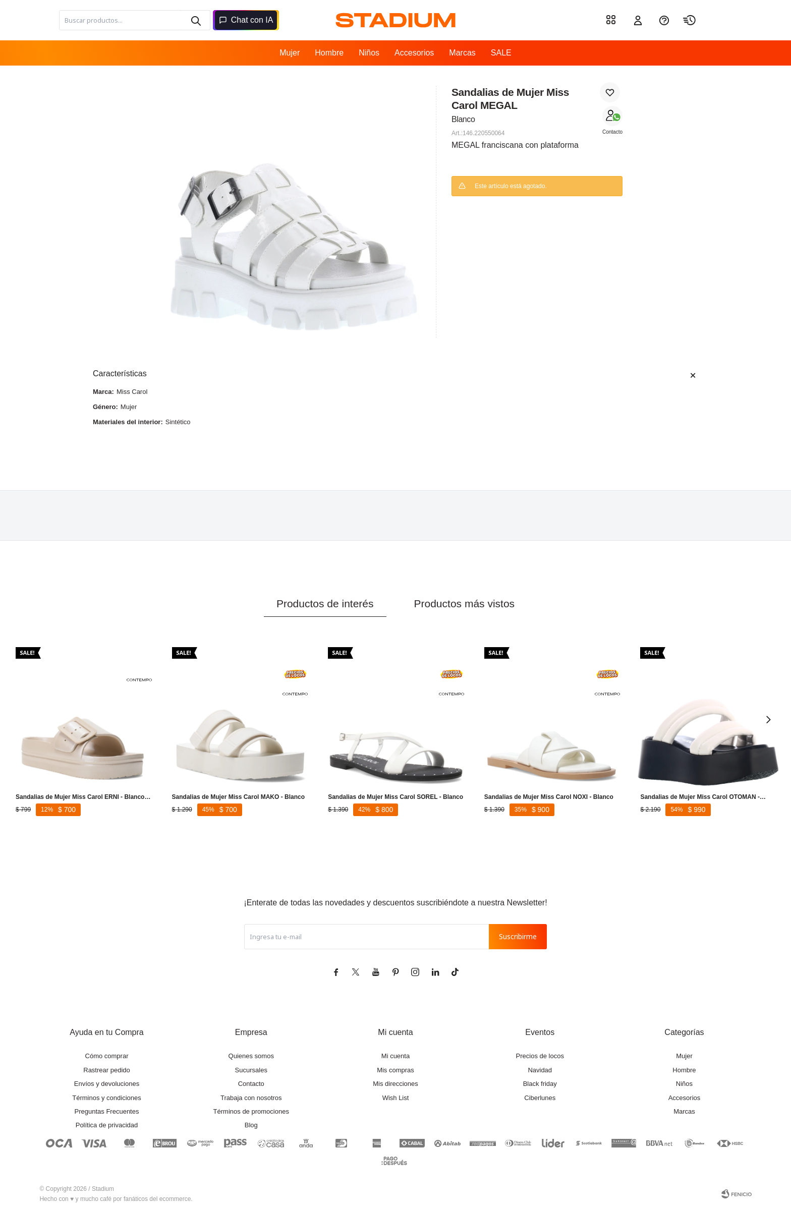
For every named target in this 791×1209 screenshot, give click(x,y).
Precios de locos (540, 1056)
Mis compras (395, 1070)
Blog (251, 1125)
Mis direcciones (395, 1083)
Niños (369, 52)
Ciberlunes (539, 1098)
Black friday (540, 1083)
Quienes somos (251, 1056)
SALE (501, 52)
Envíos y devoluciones (106, 1083)
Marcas (462, 52)
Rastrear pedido (106, 1070)
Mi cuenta (395, 1056)
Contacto (612, 132)
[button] (195, 20)
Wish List (395, 1098)
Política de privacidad (107, 1125)
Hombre (329, 52)
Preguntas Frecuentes (107, 1111)
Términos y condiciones (106, 1098)
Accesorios (414, 52)
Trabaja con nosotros (251, 1098)
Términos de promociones (251, 1111)
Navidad (540, 1070)
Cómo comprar (107, 1056)
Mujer (289, 52)
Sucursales (251, 1070)
